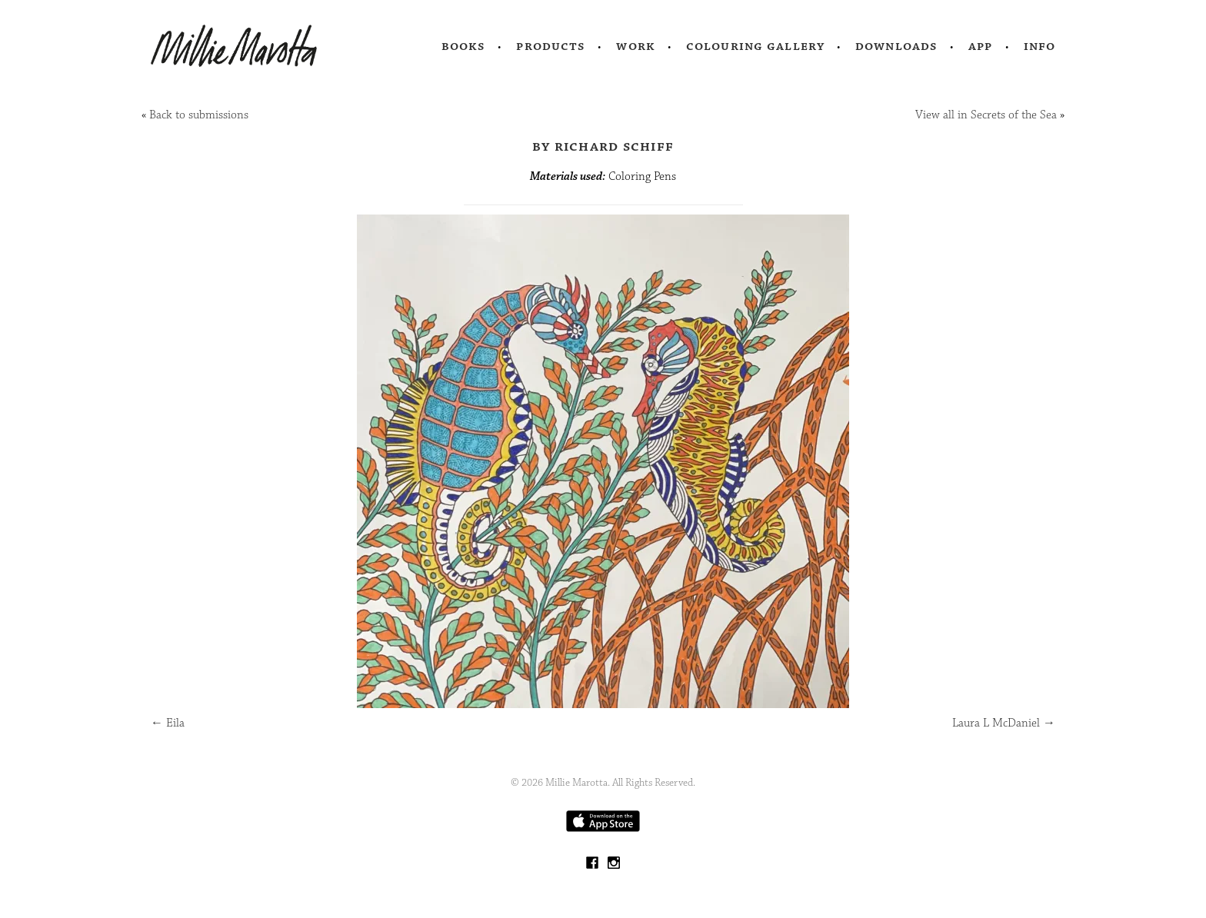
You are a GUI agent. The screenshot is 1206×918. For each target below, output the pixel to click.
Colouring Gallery (755, 46)
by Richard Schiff (603, 146)
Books (463, 46)
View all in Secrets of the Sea (986, 115)
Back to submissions (198, 115)
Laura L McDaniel (1003, 723)
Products (550, 46)
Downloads (896, 46)
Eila (168, 723)
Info (1040, 46)
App (980, 46)
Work (635, 46)
